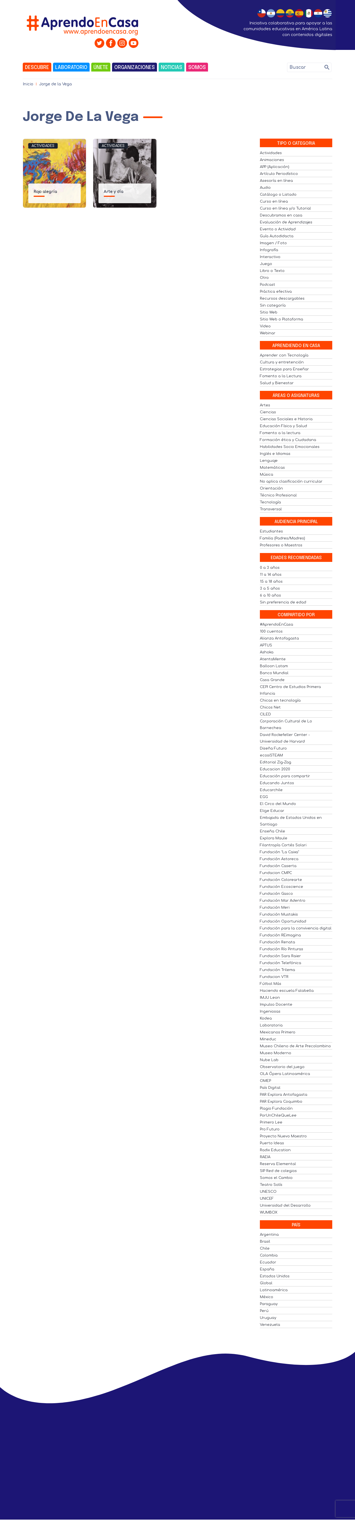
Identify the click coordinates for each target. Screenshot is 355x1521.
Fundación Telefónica (280, 963)
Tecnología (270, 502)
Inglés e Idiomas (275, 454)
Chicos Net (270, 707)
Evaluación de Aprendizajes (286, 222)
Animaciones (272, 160)
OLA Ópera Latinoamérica (285, 1074)
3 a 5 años (270, 588)
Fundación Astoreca (279, 859)
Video (265, 326)
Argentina (269, 1235)
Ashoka (266, 652)
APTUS (266, 645)
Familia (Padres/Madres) (282, 538)
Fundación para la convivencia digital (295, 928)
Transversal (271, 509)
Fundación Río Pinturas (281, 949)
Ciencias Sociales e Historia (286, 419)
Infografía (269, 250)
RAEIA (265, 1157)
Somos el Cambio (276, 1178)
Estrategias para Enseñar (284, 369)
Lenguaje (269, 461)
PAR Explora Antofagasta (283, 1095)
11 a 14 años (271, 575)
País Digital (270, 1088)
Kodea (266, 1018)
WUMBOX (268, 1212)
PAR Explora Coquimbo (281, 1102)
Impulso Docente (276, 1005)
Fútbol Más (270, 984)
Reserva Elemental (278, 1164)
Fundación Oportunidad (283, 921)
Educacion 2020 (275, 769)
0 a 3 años (270, 568)
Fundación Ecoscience (281, 887)
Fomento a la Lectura (280, 376)
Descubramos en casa (281, 215)
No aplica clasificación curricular (291, 481)
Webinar (267, 333)
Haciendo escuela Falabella (287, 991)
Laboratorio (71, 67)
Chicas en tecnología (280, 700)
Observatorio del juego (282, 1067)
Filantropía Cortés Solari (283, 845)
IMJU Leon (270, 998)
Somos (197, 67)
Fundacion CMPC (276, 873)
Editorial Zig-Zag (275, 762)
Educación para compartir (285, 776)
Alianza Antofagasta (279, 638)
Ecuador (268, 1262)
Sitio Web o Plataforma (281, 319)
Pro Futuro (270, 1129)
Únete (100, 67)
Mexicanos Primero (277, 1032)
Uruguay (268, 1318)
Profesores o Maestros (281, 545)
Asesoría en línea (276, 181)
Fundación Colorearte (281, 880)
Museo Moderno (275, 1053)
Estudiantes (271, 531)
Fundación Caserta (278, 866)
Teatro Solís (271, 1185)
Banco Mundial (274, 673)
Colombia (269, 1255)
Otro (264, 278)
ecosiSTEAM (271, 755)
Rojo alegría (45, 192)
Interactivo (270, 257)
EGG (264, 797)
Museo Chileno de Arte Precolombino (295, 1046)
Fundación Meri (275, 907)
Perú (264, 1311)
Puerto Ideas (272, 1143)
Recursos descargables (282, 298)
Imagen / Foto (273, 243)
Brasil (265, 1242)
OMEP (265, 1081)
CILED (265, 714)
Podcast (267, 285)
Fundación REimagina (280, 935)
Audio (265, 188)
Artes (265, 405)
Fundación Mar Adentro (282, 901)
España (267, 1269)
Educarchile (271, 790)
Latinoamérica (274, 1290)
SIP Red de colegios (278, 1171)
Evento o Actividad (278, 229)
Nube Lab (269, 1060)
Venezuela (270, 1325)
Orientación (271, 488)
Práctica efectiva (276, 292)
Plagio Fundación (276, 1108)
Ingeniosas (270, 1011)
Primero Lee (271, 1122)
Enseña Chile (272, 831)
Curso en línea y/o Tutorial (285, 208)
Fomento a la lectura (280, 433)
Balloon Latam (274, 666)
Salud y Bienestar (277, 383)
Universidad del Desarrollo (285, 1205)
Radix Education (275, 1150)
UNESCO (268, 1192)
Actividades (43, 146)
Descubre (37, 67)
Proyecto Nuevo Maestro (283, 1136)
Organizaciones (134, 67)
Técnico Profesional (278, 495)
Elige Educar (272, 811)
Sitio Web (268, 312)
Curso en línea (274, 201)
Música (266, 475)
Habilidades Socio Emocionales (290, 447)
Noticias (171, 67)
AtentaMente (273, 659)
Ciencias (268, 412)
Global (266, 1283)
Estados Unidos (275, 1276)
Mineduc (268, 1039)
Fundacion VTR (274, 977)
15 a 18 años (271, 582)
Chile (265, 1248)
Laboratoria (271, 1025)
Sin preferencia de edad (283, 602)
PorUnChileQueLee (278, 1115)
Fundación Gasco (276, 894)
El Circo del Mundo (278, 804)
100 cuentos (271, 631)
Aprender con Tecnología (284, 355)
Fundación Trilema (277, 970)
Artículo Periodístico (279, 174)
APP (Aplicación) (274, 167)
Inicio (28, 84)
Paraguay (269, 1304)
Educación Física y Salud (283, 426)
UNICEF (267, 1199)
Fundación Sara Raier (280, 956)
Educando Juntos (277, 783)
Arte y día (113, 192)
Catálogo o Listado (278, 195)
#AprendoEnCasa (276, 624)
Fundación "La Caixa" (279, 852)
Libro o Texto (272, 271)
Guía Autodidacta (276, 236)
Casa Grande (272, 680)
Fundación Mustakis (279, 914)
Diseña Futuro (273, 748)
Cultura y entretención (282, 362)
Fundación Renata (277, 942)
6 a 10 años (270, 595)
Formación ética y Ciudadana (288, 440)
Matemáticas (272, 468)
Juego (266, 264)
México (266, 1297)
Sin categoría (273, 305)
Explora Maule (273, 838)
